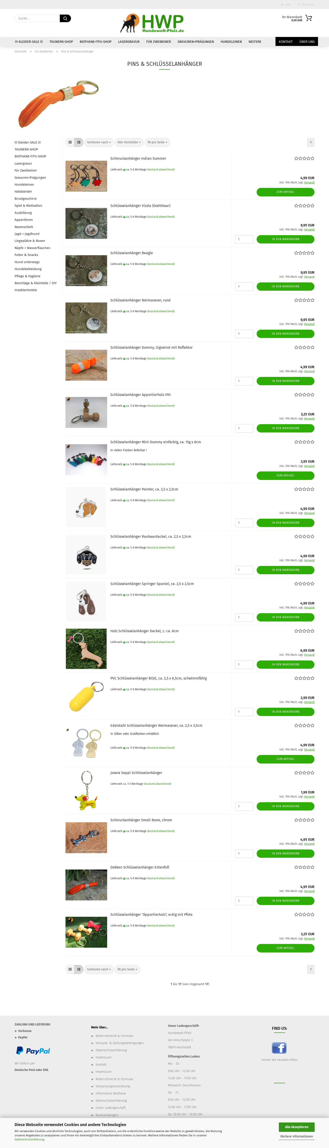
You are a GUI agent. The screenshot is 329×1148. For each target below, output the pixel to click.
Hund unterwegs (27, 262)
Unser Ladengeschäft (111, 1108)
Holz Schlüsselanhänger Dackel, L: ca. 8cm (144, 631)
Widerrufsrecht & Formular (114, 1036)
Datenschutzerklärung (29, 1139)
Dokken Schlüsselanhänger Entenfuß (139, 867)
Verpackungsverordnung (113, 1086)
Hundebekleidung (28, 269)
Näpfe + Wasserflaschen (32, 248)
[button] (70, 142)
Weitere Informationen (296, 1136)
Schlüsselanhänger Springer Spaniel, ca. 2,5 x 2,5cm (152, 584)
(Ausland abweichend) (161, 169)
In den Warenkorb (285, 239)
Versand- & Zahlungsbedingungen (120, 1043)
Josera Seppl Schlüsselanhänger (136, 773)
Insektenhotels (26, 290)
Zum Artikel (286, 191)
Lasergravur (129, 42)
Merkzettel (306, 4)
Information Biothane (111, 1093)
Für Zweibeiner (158, 42)
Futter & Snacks (26, 255)
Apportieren (24, 220)
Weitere (255, 42)
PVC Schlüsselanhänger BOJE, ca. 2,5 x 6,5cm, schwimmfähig (158, 678)
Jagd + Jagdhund (27, 234)
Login (286, 4)
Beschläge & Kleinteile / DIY (36, 283)
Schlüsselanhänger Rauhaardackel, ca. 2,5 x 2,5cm (150, 536)
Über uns (307, 42)
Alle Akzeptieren (296, 1127)
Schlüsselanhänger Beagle (131, 253)
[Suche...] (65, 18)
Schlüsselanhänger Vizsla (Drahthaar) (140, 206)
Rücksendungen (107, 1115)
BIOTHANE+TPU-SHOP (96, 42)
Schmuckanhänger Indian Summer (138, 158)
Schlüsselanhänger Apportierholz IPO (140, 395)
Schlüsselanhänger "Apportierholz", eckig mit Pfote (151, 914)
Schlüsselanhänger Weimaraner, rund (140, 300)
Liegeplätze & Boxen (30, 241)
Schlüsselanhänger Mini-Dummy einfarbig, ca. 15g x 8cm (155, 442)
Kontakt (286, 42)
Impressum (104, 1057)
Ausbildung (23, 213)
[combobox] (99, 142)
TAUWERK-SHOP (61, 42)
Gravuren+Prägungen (196, 42)
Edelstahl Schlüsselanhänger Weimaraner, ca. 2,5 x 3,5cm (156, 725)
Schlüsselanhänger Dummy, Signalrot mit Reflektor (151, 347)
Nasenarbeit (24, 227)
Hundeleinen (231, 42)
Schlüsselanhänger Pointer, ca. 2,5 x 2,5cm (144, 489)
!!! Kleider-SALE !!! (29, 42)
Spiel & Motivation (28, 206)
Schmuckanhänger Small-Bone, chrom (141, 820)
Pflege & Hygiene (27, 276)
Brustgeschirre (26, 199)
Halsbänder (23, 191)
